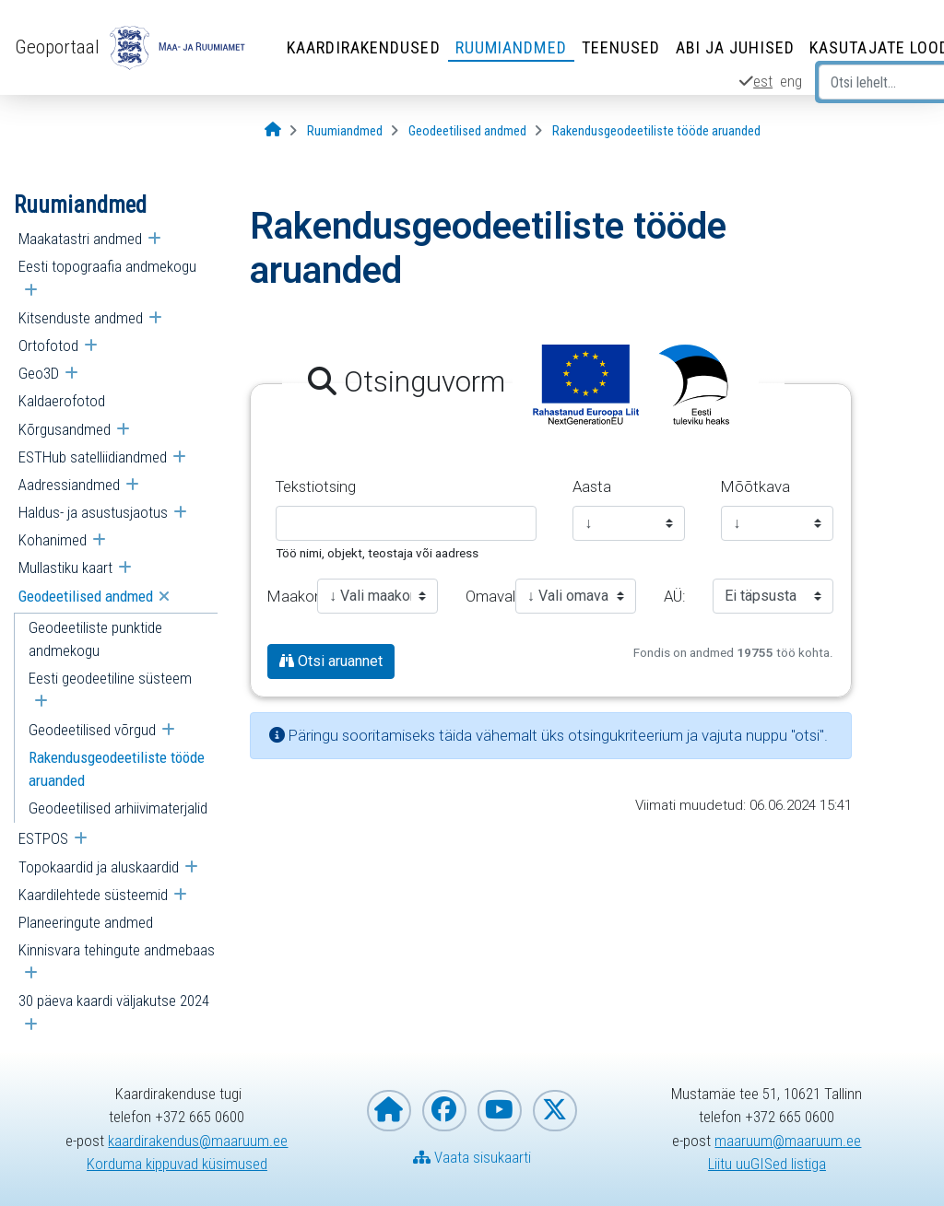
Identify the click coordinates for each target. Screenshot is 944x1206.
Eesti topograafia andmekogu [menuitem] (107, 266)
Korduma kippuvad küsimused (177, 1163)
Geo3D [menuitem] (38, 373)
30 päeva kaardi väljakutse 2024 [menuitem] (113, 1000)
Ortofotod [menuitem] (48, 345)
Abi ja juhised (735, 47)
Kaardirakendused (364, 47)
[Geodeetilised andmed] (467, 131)
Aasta (591, 486)
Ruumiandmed (511, 47)
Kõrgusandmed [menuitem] (64, 429)
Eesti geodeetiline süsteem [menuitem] (110, 678)
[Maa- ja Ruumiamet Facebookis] (444, 1110)
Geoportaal (57, 47)
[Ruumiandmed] (345, 131)
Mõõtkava (755, 486)
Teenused (621, 47)
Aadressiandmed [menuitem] (69, 484)
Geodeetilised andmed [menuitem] (85, 596)
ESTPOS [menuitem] (43, 838)
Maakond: (285, 596)
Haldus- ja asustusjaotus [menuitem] (93, 512)
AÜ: (675, 596)
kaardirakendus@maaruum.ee (198, 1140)
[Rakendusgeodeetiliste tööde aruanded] (656, 131)
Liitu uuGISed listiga (767, 1163)
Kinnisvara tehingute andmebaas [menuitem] (116, 950)
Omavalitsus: (484, 596)
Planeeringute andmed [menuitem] (85, 922)
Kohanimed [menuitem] (52, 540)
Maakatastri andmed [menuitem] (80, 238)
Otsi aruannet (331, 661)
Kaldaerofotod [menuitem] (61, 401)
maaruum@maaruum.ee (787, 1140)
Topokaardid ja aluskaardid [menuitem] (98, 867)
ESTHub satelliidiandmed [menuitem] (92, 457)
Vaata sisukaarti (472, 1157)
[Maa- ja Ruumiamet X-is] (555, 1110)
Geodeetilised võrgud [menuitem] (92, 729)
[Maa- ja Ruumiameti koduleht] (389, 1110)
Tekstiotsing (316, 486)
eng (791, 81)
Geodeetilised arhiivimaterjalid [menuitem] (118, 808)
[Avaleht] (273, 130)
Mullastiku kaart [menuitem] (65, 567)
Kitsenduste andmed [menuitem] (80, 318)
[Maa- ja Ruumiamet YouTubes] (500, 1110)
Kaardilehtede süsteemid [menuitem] (93, 894)
